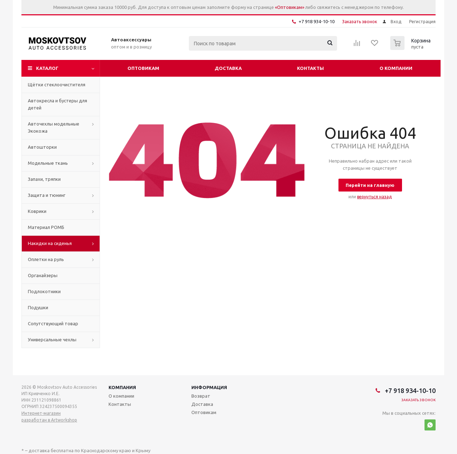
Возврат (200, 395)
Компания (122, 387)
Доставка (228, 68)
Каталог (47, 68)
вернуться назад (374, 196)
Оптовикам (143, 68)
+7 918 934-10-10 (316, 21)
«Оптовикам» (289, 7)
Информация (209, 387)
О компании (396, 68)
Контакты (310, 68)
